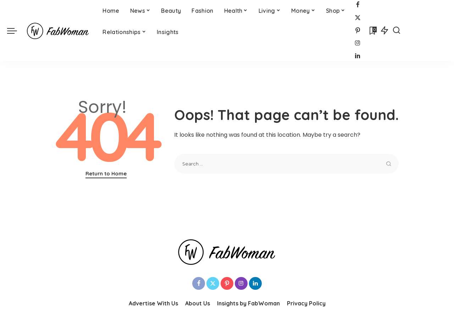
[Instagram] (358, 43)
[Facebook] (358, 5)
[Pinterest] (358, 31)
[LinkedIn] (357, 56)
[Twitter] (358, 18)
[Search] (396, 30)
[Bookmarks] (372, 30)
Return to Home (106, 173)
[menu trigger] (15, 30)
